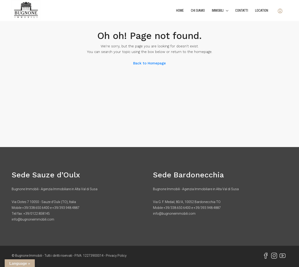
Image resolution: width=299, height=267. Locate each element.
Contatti (241, 10)
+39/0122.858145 (36, 213)
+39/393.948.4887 (65, 208)
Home (180, 10)
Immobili (218, 10)
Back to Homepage (149, 63)
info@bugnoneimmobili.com (33, 219)
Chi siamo (198, 10)
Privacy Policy (116, 255)
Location (261, 10)
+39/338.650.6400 (35, 208)
